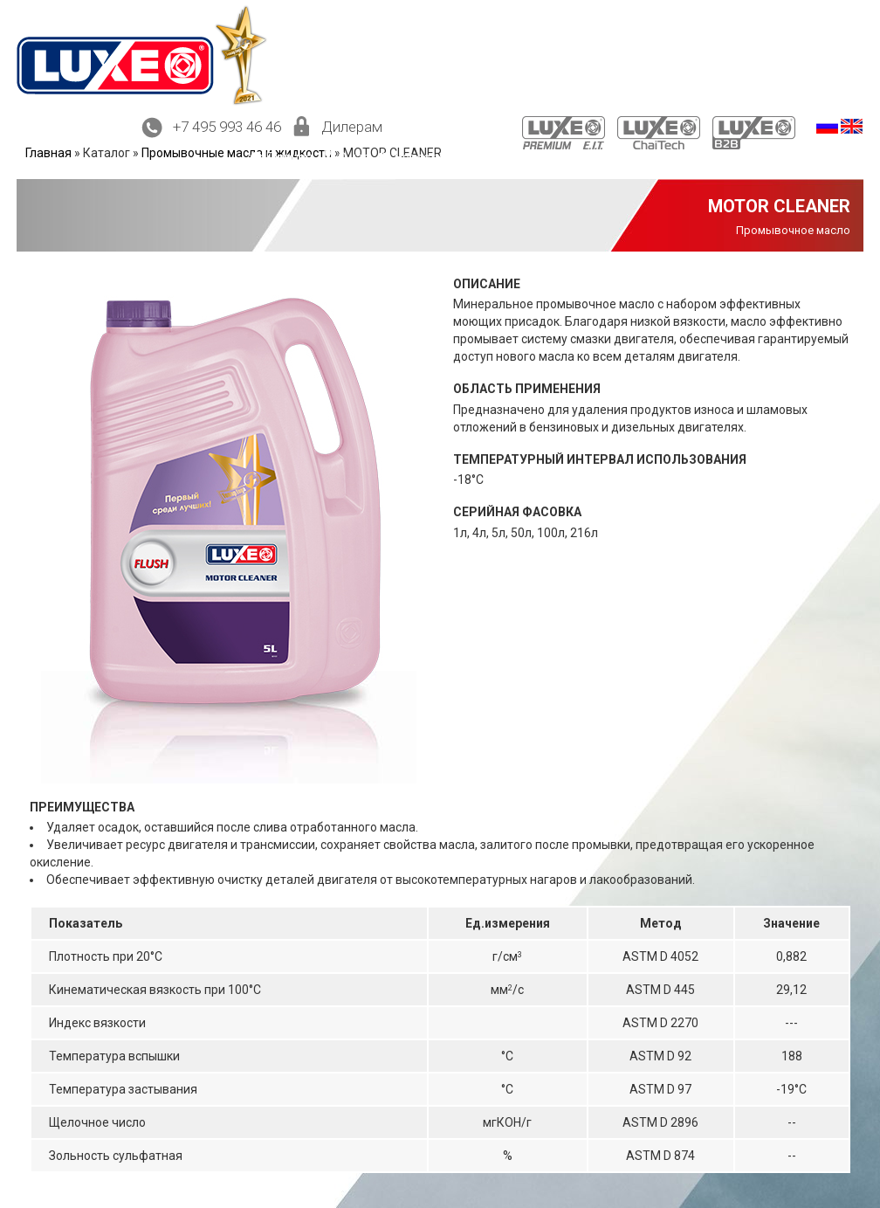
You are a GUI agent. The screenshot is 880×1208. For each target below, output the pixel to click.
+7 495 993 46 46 (227, 126)
